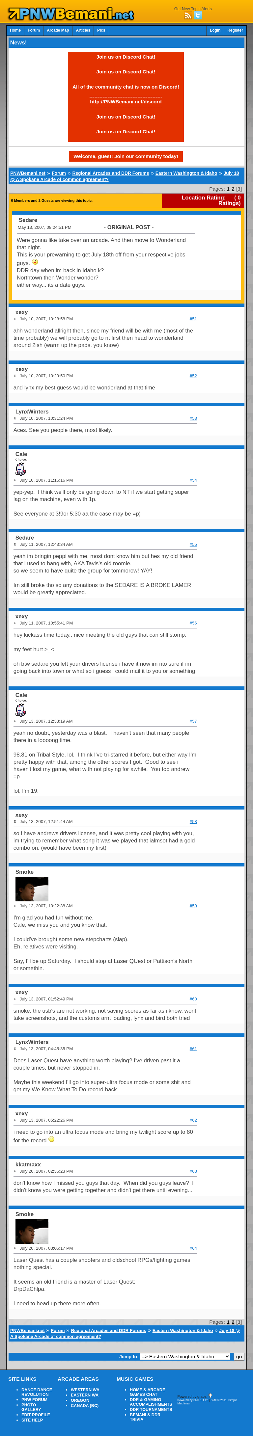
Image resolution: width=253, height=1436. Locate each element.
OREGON (80, 1400)
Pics (101, 30)
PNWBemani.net (27, 173)
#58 (193, 821)
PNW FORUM (34, 1399)
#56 (193, 623)
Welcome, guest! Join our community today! (125, 156)
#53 (193, 418)
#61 (193, 1048)
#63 (193, 1171)
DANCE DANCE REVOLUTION (36, 1392)
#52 (193, 375)
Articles (83, 30)
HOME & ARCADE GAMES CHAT (147, 1392)
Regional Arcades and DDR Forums (110, 173)
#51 (193, 318)
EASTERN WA (84, 1395)
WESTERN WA (85, 1390)
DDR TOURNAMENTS (151, 1409)
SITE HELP (32, 1420)
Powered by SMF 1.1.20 (192, 1400)
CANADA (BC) (84, 1405)
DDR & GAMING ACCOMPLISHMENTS (151, 1402)
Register (235, 30)
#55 (193, 544)
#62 (193, 1120)
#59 (193, 905)
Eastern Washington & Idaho (186, 173)
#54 (193, 480)
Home (15, 30)
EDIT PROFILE (35, 1415)
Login (215, 30)
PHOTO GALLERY (31, 1407)
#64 (193, 1248)
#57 (193, 721)
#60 (193, 999)
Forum (34, 30)
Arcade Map (58, 30)
